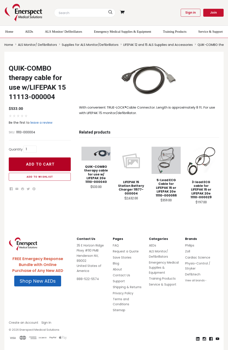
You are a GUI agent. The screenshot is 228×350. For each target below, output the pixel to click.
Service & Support (162, 284)
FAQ (116, 245)
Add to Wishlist (40, 176)
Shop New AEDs (38, 281)
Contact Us (121, 275)
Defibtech (192, 274)
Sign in (190, 12)
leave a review (41, 122)
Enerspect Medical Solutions (39, 330)
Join (213, 12)
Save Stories (122, 257)
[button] (37, 281)
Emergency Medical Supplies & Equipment (164, 267)
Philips (189, 245)
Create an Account (23, 322)
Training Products (162, 278)
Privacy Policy (123, 293)
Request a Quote (126, 251)
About (117, 269)
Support (119, 281)
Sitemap (119, 310)
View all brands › (195, 280)
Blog (116, 263)
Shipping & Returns (127, 287)
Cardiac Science (197, 257)
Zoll (187, 251)
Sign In (46, 322)
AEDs (152, 245)
